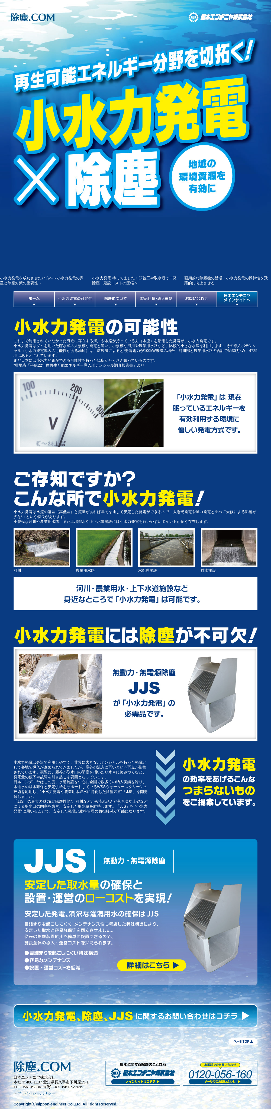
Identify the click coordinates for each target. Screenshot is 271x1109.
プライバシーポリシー (36, 1093)
